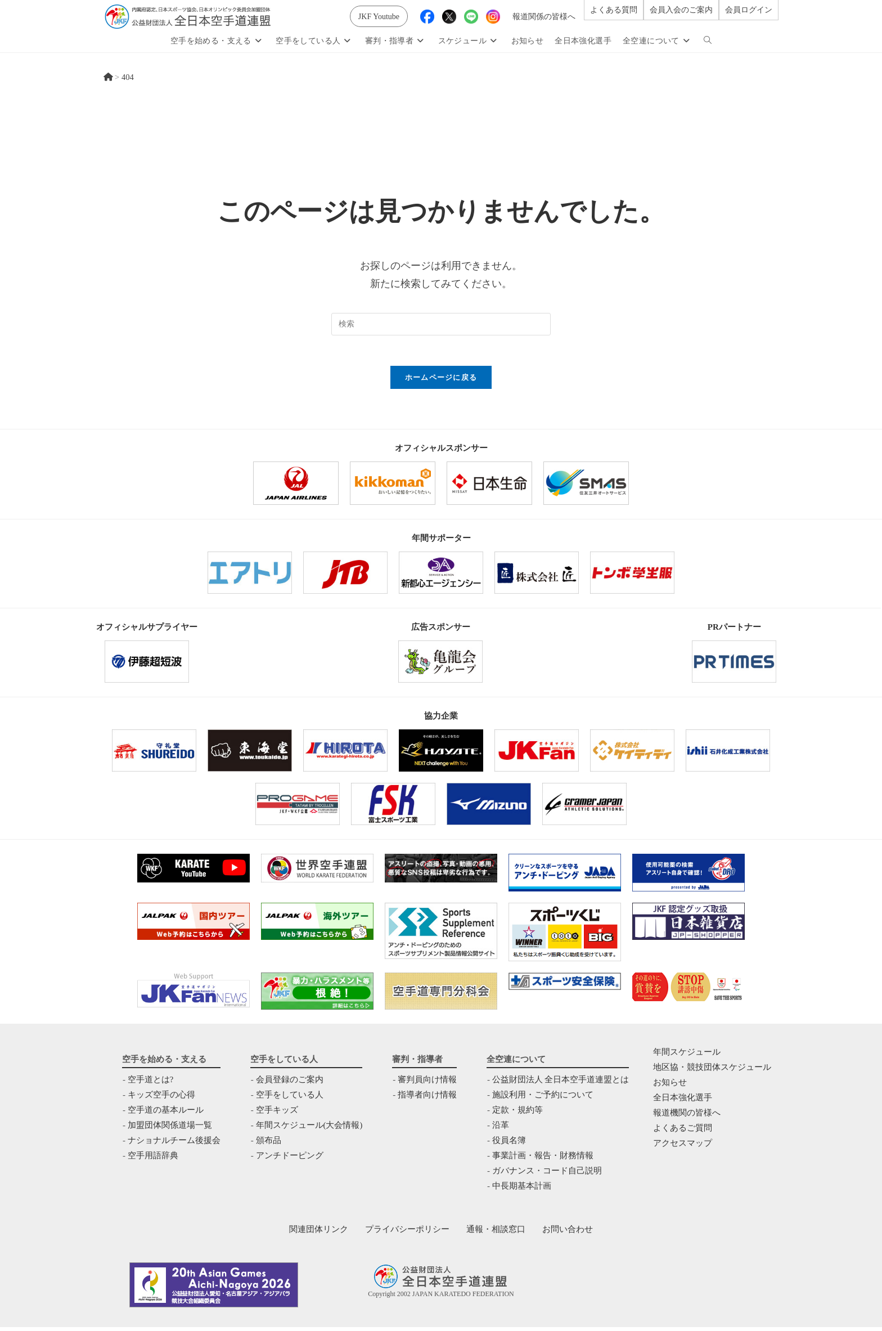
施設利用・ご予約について (542, 1098)
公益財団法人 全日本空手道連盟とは (560, 1083)
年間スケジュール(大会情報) (308, 1128)
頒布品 (268, 1144)
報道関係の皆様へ (543, 16)
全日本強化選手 (682, 1101)
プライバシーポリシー (407, 1233)
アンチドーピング (289, 1159)
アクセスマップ (682, 1146)
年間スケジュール (687, 1055)
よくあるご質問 (682, 1131)
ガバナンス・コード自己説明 (547, 1174)
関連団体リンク (318, 1233)
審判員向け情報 (427, 1083)
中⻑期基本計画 (521, 1189)
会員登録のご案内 (289, 1083)
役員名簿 (509, 1144)
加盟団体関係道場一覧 (170, 1128)
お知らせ (670, 1086)
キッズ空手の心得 (161, 1098)
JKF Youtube (378, 16)
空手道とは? (151, 1083)
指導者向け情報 (427, 1098)
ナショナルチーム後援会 (174, 1144)
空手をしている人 (289, 1098)
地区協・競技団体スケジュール (712, 1070)
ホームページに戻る (441, 381)
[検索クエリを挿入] (441, 324)
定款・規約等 (517, 1113)
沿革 (500, 1128)
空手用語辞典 (153, 1159)
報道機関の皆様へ (687, 1116)
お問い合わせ (567, 1233)
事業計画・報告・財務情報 (542, 1159)
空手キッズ (276, 1113)
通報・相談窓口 (495, 1233)
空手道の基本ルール (166, 1113)
